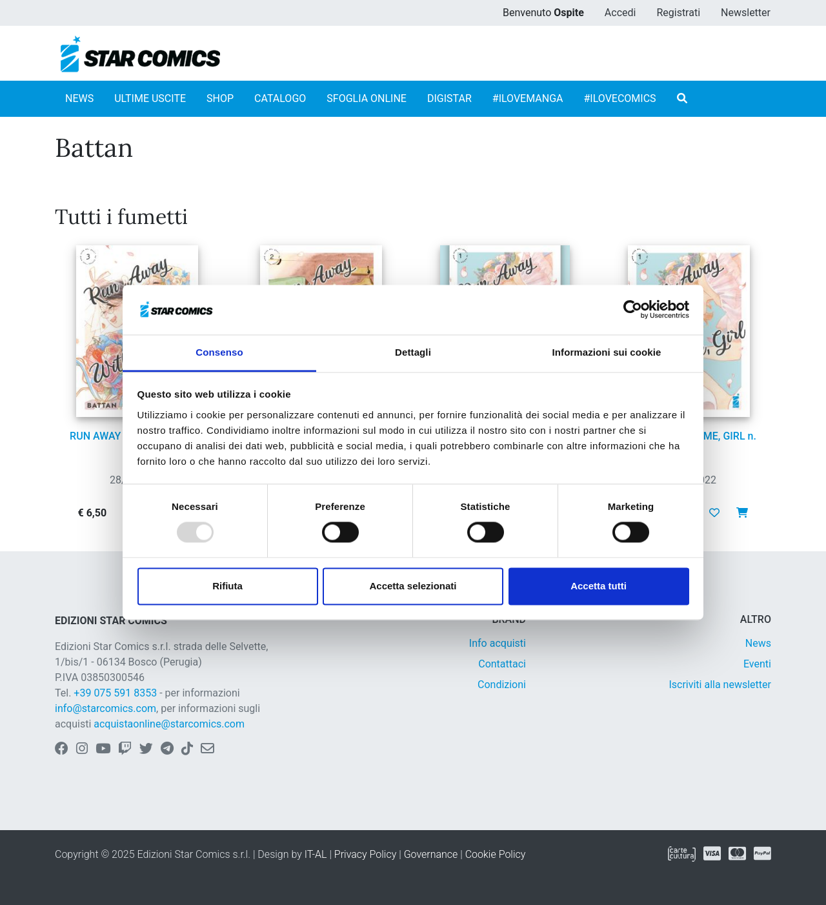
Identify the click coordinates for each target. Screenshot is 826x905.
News (758, 643)
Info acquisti (497, 643)
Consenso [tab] (219, 352)
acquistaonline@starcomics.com (169, 724)
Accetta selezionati (412, 585)
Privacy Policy (365, 854)
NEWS (79, 98)
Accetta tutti (598, 585)
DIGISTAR (449, 98)
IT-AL (316, 854)
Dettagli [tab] (413, 352)
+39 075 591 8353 (115, 693)
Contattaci (502, 664)
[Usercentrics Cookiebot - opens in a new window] (632, 310)
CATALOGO (280, 98)
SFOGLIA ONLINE (367, 98)
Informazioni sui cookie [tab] (606, 352)
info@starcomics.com (105, 708)
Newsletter (746, 12)
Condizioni (502, 684)
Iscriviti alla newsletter (720, 684)
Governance (431, 854)
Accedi (620, 12)
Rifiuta (227, 585)
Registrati (678, 12)
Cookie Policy (495, 854)
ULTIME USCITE (150, 98)
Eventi (757, 664)
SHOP (220, 98)
